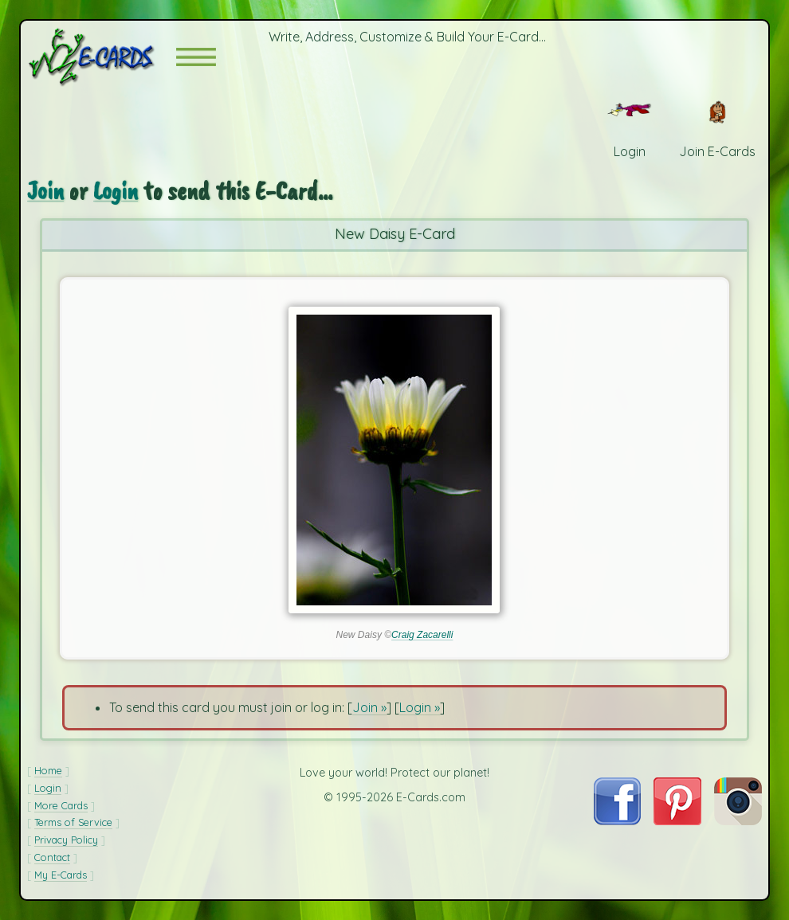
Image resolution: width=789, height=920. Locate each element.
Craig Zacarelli (422, 634)
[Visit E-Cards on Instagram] (738, 820)
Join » (369, 707)
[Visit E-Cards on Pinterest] (677, 820)
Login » (419, 707)
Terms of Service (73, 822)
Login (115, 190)
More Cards (61, 805)
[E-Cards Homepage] (101, 57)
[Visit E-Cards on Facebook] (617, 820)
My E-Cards (60, 874)
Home (48, 770)
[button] (196, 56)
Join (45, 190)
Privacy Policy (66, 839)
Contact (52, 857)
